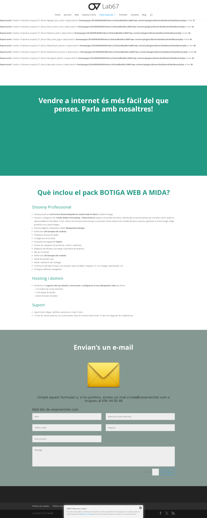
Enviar (168, 472)
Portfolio (123, 15)
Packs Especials (106, 15)
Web (77, 15)
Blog (144, 15)
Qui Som (67, 15)
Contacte (135, 15)
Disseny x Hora (89, 15)
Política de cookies (86, 514)
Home (57, 15)
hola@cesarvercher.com (148, 397)
